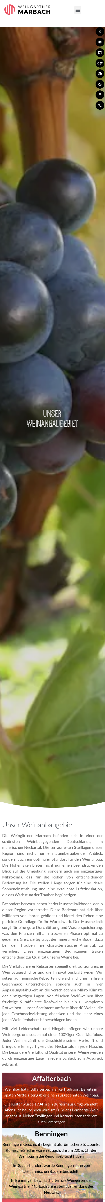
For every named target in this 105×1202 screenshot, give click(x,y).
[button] (77, 10)
